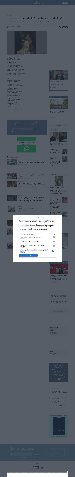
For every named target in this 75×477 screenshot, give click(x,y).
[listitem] (37, 234)
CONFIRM (28, 255)
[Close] (59, 217)
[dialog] (37, 238)
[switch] (53, 237)
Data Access (37, 259)
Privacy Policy (44, 259)
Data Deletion (30, 259)
